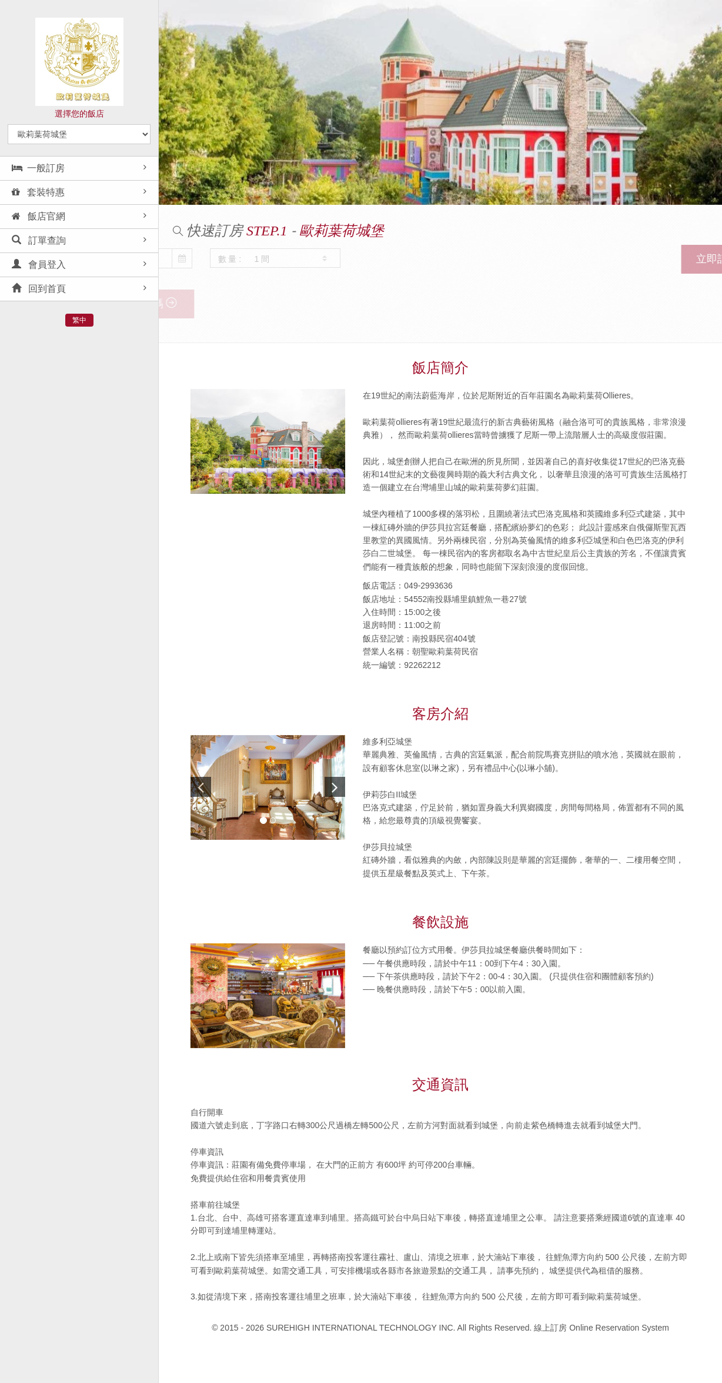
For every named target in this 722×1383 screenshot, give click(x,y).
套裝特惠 (38, 192)
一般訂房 (38, 168)
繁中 (79, 320)
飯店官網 (38, 216)
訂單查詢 (39, 240)
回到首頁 (39, 289)
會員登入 (39, 265)
